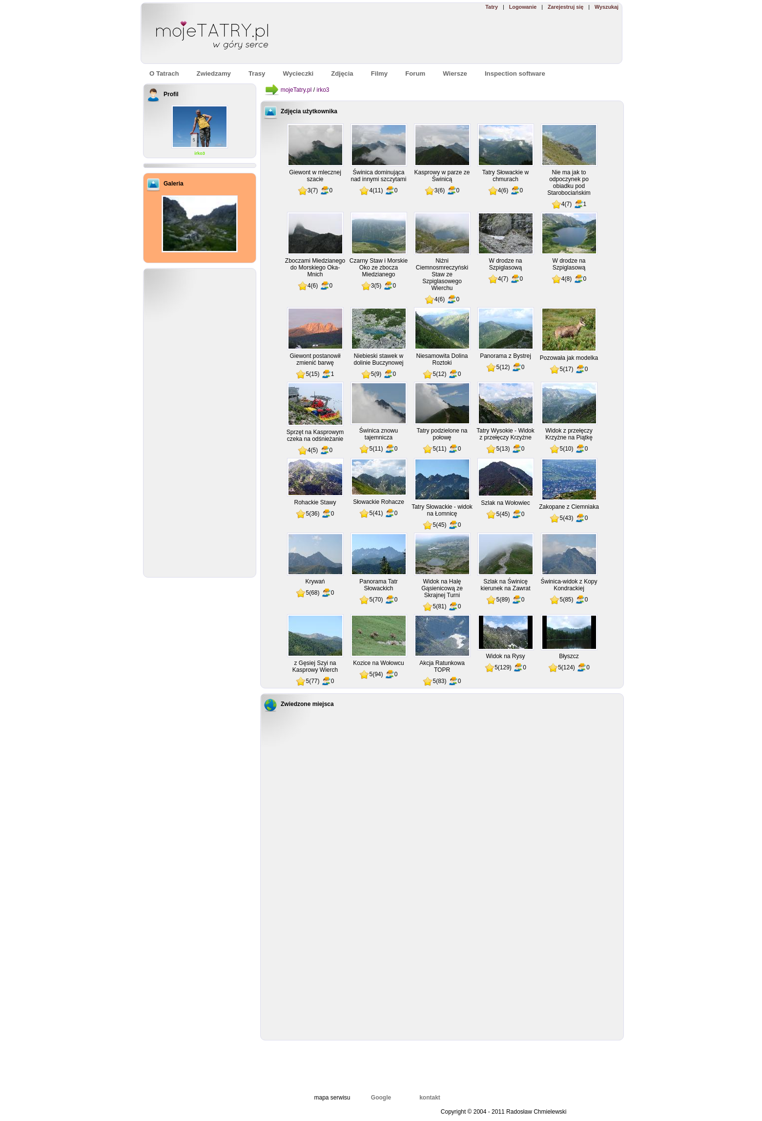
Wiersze (455, 73)
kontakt (429, 1097)
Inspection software (515, 73)
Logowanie (522, 7)
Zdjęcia (342, 73)
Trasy (256, 73)
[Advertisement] (480, 37)
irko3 (199, 153)
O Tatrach (164, 73)
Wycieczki (298, 73)
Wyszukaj (606, 7)
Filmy (379, 73)
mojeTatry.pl (296, 89)
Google (381, 1097)
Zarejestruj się (565, 7)
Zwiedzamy (214, 73)
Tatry (491, 7)
